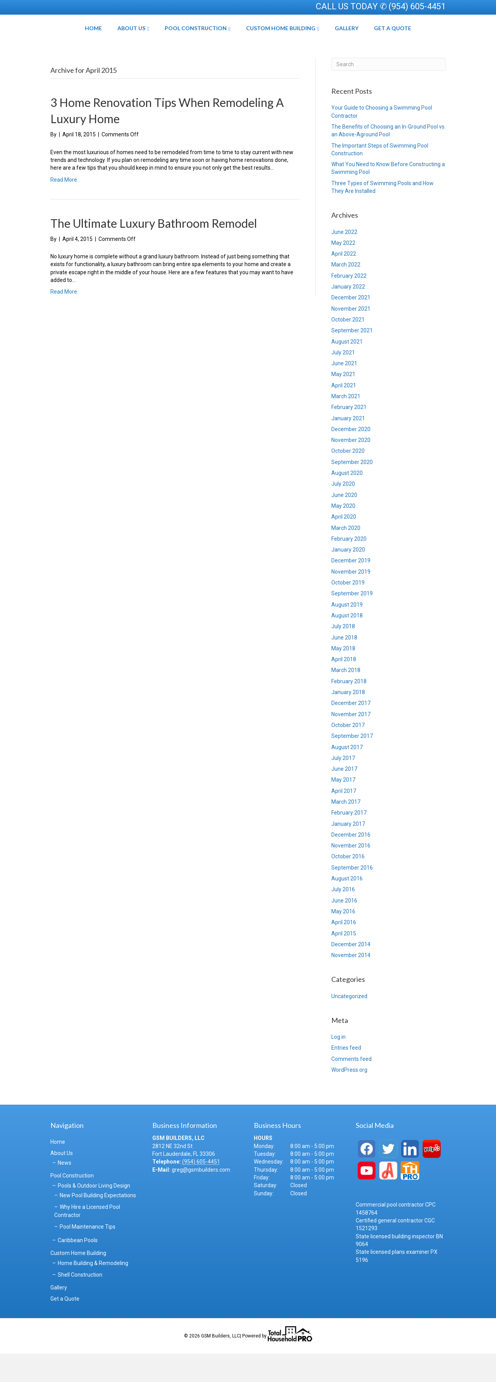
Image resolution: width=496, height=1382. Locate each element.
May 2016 (343, 940)
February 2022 (349, 304)
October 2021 (348, 348)
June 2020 (344, 523)
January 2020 (348, 578)
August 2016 (347, 907)
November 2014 (350, 984)
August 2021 (347, 370)
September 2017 (352, 764)
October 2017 (348, 754)
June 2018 (344, 666)
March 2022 (345, 293)
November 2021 (350, 337)
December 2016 (350, 863)
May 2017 (343, 808)
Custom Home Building (308, 42)
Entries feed (346, 1076)
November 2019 (350, 600)
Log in (338, 1065)
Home (66, 42)
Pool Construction (169, 42)
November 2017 (350, 742)
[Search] (388, 93)
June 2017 (344, 797)
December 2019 (350, 589)
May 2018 (343, 677)
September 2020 (352, 490)
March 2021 (345, 425)
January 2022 (348, 315)
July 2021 (343, 381)
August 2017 (347, 775)
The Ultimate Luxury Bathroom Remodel (153, 251)
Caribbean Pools (78, 1269)
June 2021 (344, 392)
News (64, 1191)
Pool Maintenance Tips (87, 1255)
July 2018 (343, 655)
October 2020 (348, 479)
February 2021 (349, 436)
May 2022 (343, 271)
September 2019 (352, 622)
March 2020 (345, 556)
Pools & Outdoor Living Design (94, 1214)
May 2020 (343, 534)
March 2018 (345, 699)
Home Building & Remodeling (93, 1291)
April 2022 (343, 282)
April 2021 (343, 414)
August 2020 (347, 501)
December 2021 (350, 326)
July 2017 (343, 786)
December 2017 (350, 732)
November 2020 (350, 469)
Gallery (374, 42)
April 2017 (343, 819)
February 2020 (349, 567)
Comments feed (351, 1087)
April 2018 (343, 688)
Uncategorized (349, 1024)
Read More (63, 208)
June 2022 (344, 260)
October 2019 (348, 611)
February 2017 (349, 841)
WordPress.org (349, 1098)
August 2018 (347, 644)
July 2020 (343, 512)
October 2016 (348, 885)
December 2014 (350, 972)
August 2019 (347, 633)
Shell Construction (80, 1303)
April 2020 (343, 545)
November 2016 (350, 874)
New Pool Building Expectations (98, 1224)
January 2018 (348, 721)
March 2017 (345, 830)
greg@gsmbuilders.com (201, 1198)
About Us (104, 42)
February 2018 (349, 709)
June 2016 (344, 929)
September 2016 (352, 896)
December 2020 (350, 457)
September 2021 (352, 359)
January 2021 (348, 446)
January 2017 (348, 852)
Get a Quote (419, 42)
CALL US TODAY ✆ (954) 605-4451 (381, 6)
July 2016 (343, 918)
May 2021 (343, 403)
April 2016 (343, 951)
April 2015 (343, 962)
